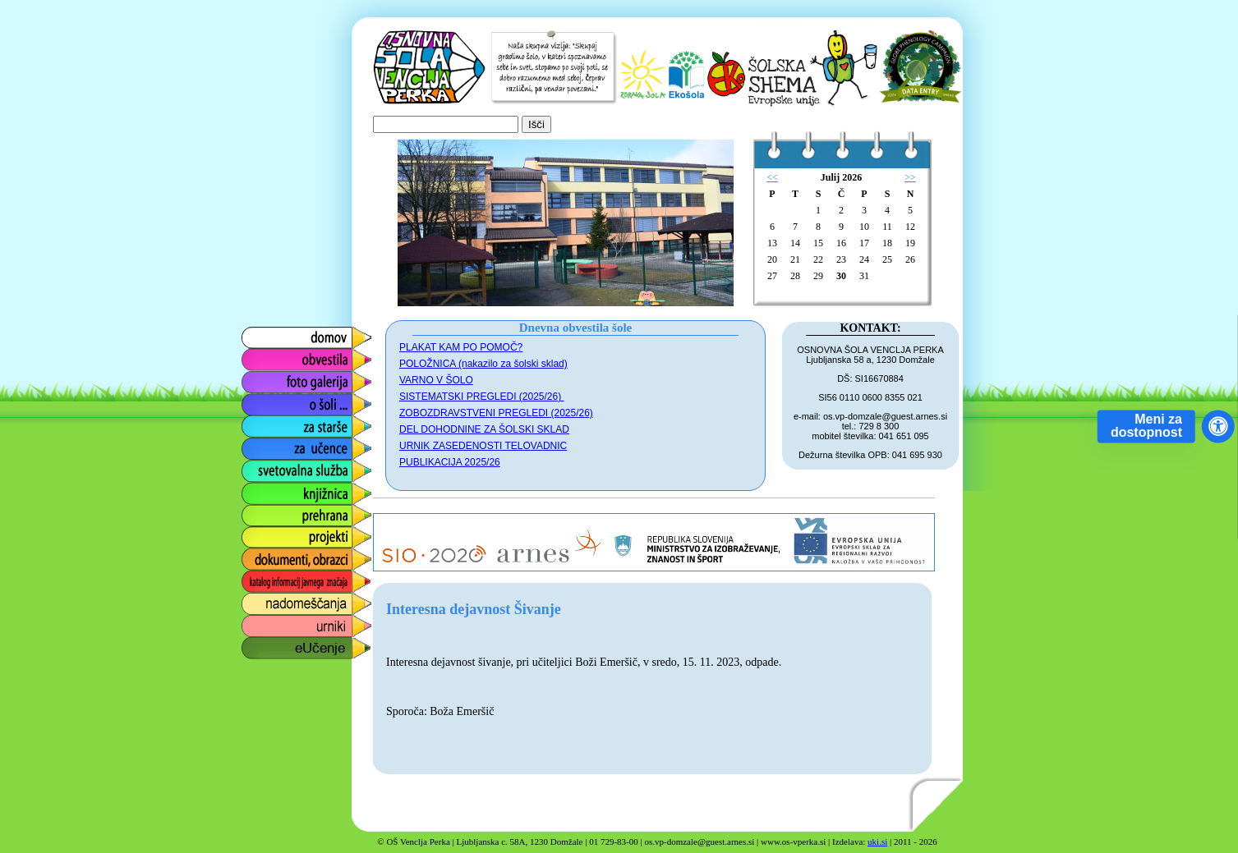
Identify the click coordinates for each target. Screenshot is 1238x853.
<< (772, 177)
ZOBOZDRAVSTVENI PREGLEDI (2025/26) (496, 413)
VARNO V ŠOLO (436, 380)
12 (910, 226)
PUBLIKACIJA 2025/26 (449, 462)
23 (841, 259)
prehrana (265, 511)
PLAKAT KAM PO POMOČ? (460, 347)
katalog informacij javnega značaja (290, 582)
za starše (265, 422)
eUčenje (263, 644)
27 (772, 276)
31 (864, 276)
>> (910, 177)
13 (772, 243)
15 (818, 243)
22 (818, 259)
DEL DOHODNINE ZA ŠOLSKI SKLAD (484, 429)
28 (795, 276)
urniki (254, 622)
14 (795, 243)
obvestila (265, 356)
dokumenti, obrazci (294, 555)
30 (841, 276)
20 (772, 259)
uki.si (877, 841)
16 (841, 243)
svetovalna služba (291, 467)
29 (818, 276)
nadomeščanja (281, 600)
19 (910, 243)
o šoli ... (261, 400)
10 (864, 226)
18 (887, 243)
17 (864, 243)
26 (910, 259)
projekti (260, 533)
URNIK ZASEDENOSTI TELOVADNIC (483, 446)
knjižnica (264, 489)
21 (795, 259)
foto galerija (273, 378)
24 (864, 259)
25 (887, 259)
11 (887, 226)
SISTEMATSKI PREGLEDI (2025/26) (481, 396)
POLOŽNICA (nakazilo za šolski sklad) (483, 363)
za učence (269, 445)
